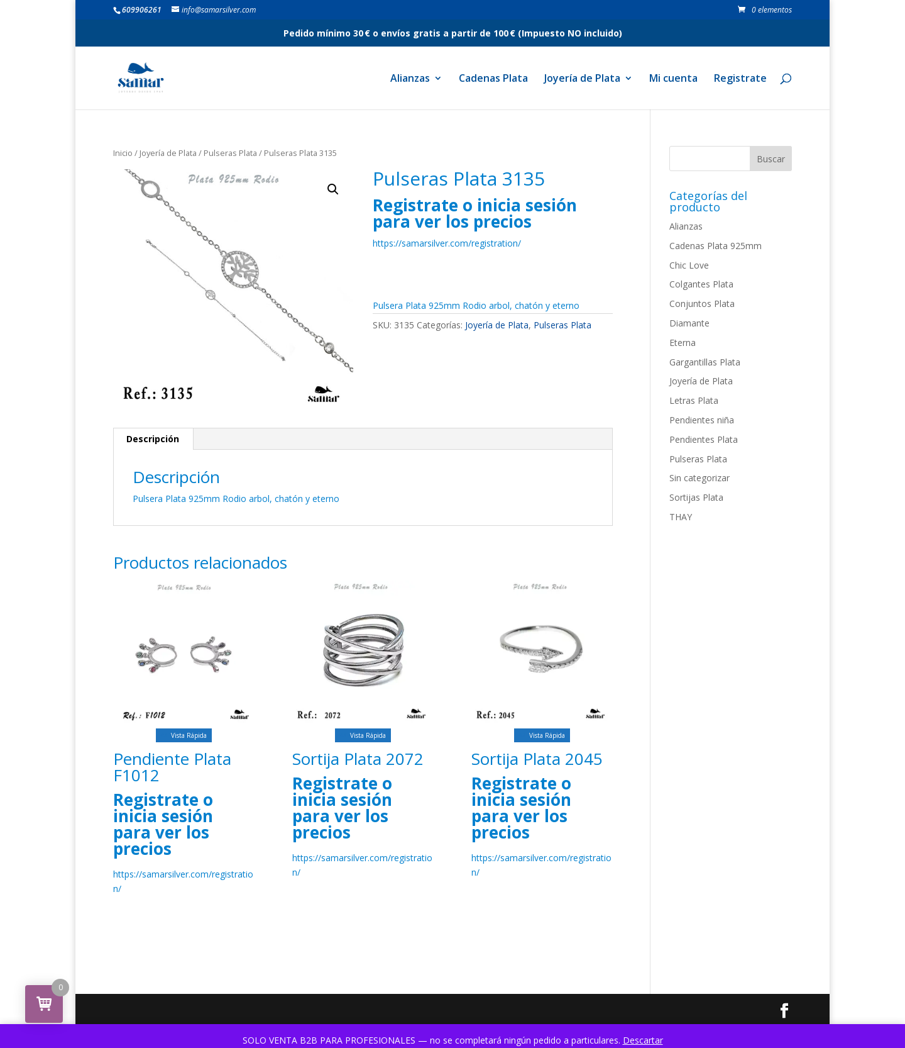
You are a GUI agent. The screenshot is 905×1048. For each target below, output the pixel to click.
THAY (680, 517)
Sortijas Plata (696, 497)
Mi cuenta (673, 79)
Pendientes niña (701, 420)
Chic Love (689, 265)
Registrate (740, 79)
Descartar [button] (643, 1040)
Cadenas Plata (493, 79)
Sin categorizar (699, 478)
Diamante (689, 323)
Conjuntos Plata (702, 303)
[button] (333, 189)
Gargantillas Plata (704, 362)
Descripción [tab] (152, 439)
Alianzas (410, 79)
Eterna (682, 342)
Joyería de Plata (582, 79)
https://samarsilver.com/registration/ (447, 243)
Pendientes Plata (703, 439)
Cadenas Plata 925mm (715, 246)
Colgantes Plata (701, 284)
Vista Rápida (184, 735)
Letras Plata (693, 400)
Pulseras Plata (230, 153)
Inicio (123, 153)
